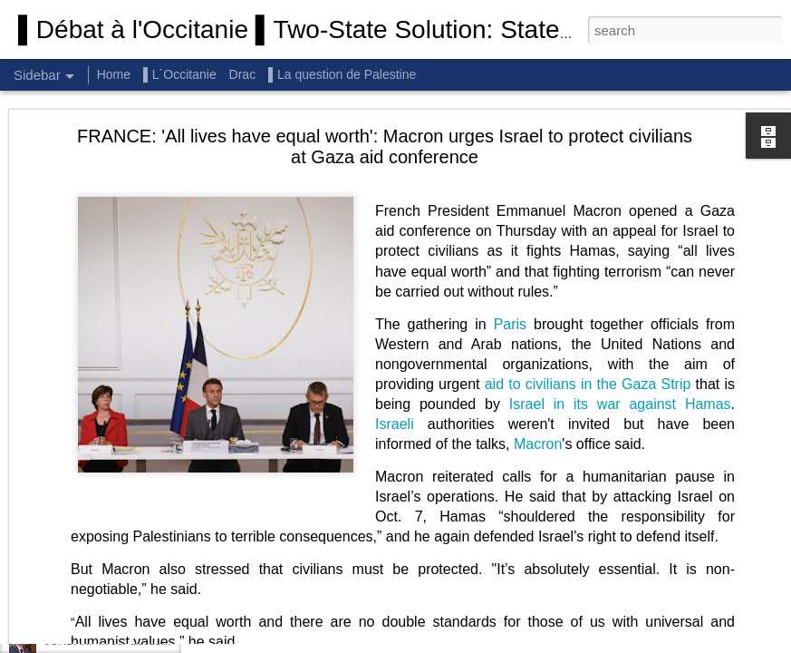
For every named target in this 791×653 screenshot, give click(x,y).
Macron (538, 338)
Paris (510, 219)
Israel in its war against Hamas (620, 299)
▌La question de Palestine (342, 74)
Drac (242, 74)
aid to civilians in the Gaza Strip (588, 279)
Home (113, 74)
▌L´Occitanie (181, 74)
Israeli (394, 318)
